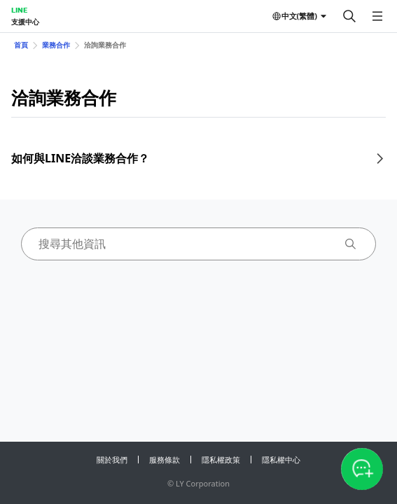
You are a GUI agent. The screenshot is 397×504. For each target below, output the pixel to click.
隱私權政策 (221, 459)
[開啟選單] (377, 16)
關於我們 (112, 459)
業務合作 (56, 45)
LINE (19, 10)
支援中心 (25, 22)
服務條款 (164, 459)
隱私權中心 (281, 459)
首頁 (21, 45)
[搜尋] (349, 16)
